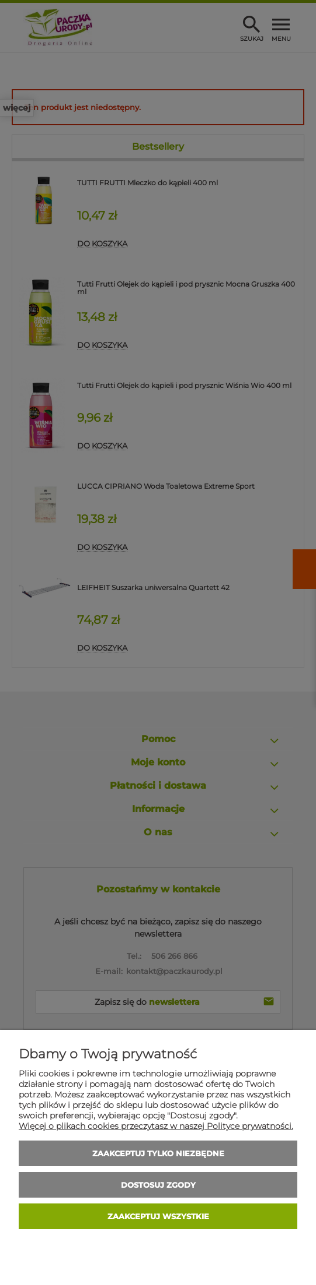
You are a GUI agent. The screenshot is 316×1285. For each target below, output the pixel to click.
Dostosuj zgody (158, 1184)
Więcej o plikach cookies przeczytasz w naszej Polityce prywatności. (156, 1126)
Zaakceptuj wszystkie (158, 1216)
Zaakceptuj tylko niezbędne (158, 1153)
